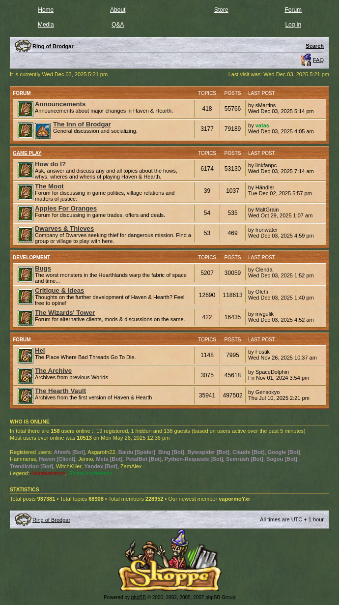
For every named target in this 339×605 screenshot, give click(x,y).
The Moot (49, 186)
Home (46, 9)
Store (221, 9)
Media (46, 24)
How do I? (50, 164)
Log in (293, 24)
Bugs (43, 268)
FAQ (318, 60)
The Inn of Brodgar (82, 124)
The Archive (53, 370)
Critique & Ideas (59, 290)
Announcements (60, 104)
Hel (40, 350)
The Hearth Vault (60, 390)
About (117, 9)
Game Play (27, 153)
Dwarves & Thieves (64, 228)
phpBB (138, 597)
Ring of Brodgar (51, 520)
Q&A (118, 24)
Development (31, 257)
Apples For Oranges (66, 208)
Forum (293, 9)
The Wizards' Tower (65, 312)
